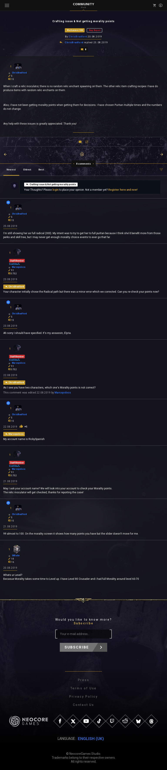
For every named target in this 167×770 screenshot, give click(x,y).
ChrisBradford (78, 36)
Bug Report (95, 30)
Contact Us (83, 705)
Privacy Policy (83, 696)
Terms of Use (83, 688)
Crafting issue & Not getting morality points (51, 184)
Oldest (27, 169)
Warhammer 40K (75, 30)
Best (41, 169)
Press (83, 680)
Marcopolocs (63, 392)
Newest (11, 169)
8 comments (83, 163)
